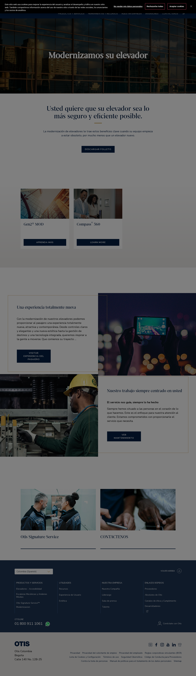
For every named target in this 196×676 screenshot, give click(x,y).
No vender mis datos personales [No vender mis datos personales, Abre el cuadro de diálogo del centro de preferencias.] (128, 6)
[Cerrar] (191, 6)
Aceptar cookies (177, 6)
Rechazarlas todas (155, 6)
